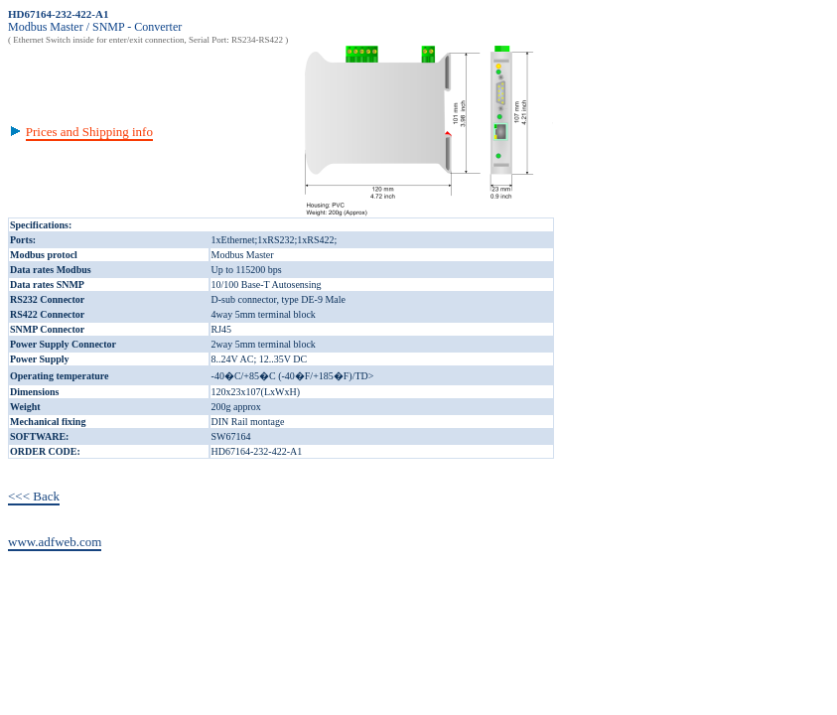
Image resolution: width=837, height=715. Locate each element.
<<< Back (34, 496)
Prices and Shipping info (89, 131)
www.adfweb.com (54, 541)
